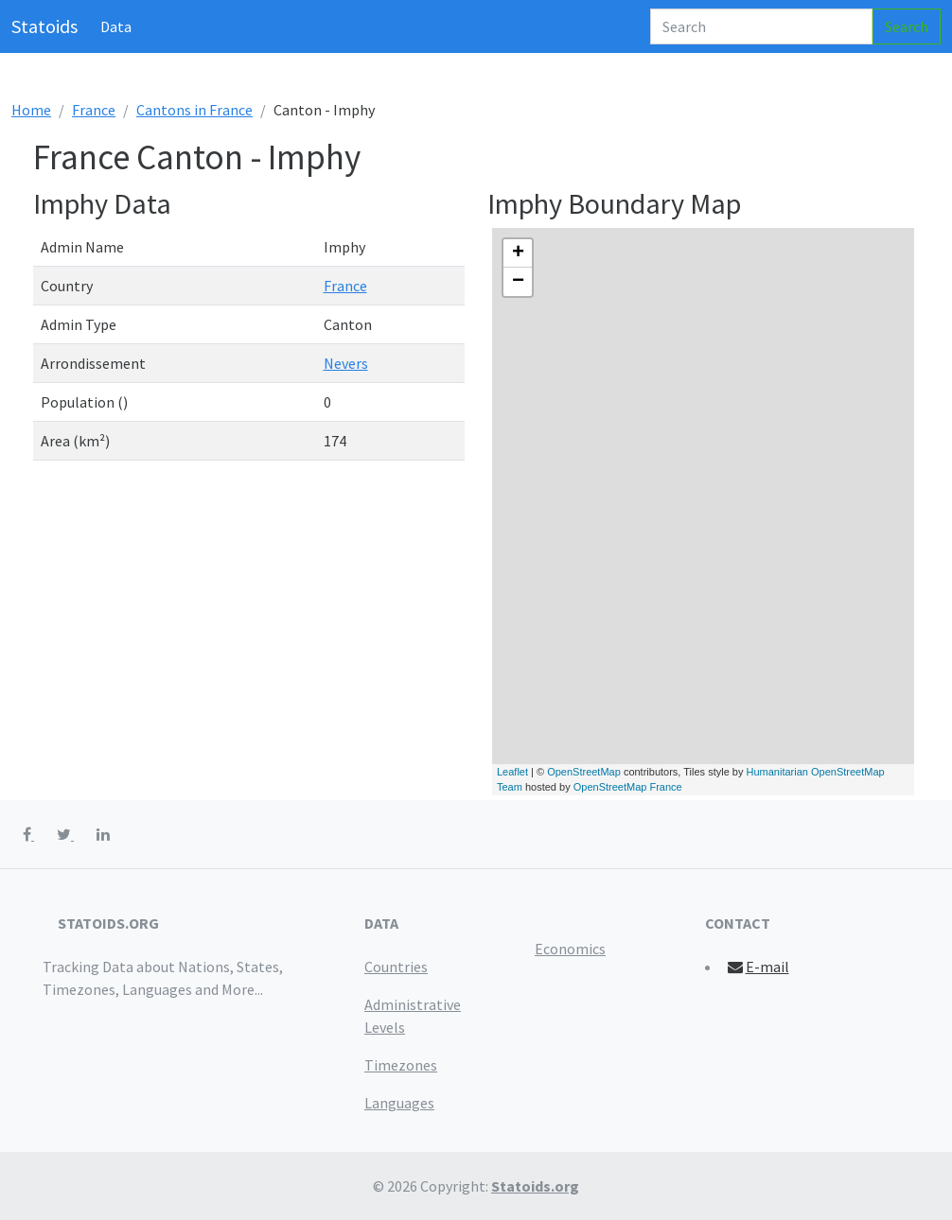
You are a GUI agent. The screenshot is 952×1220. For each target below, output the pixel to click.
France (93, 109)
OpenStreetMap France (627, 787)
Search (906, 26)
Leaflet (512, 771)
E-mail (757, 966)
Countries (396, 966)
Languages (399, 1102)
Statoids (44, 26)
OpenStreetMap (584, 771)
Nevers (346, 363)
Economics (570, 948)
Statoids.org (535, 1185)
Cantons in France (194, 109)
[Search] (761, 26)
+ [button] (518, 253)
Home (31, 109)
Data (116, 26)
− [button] (518, 282)
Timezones (400, 1064)
